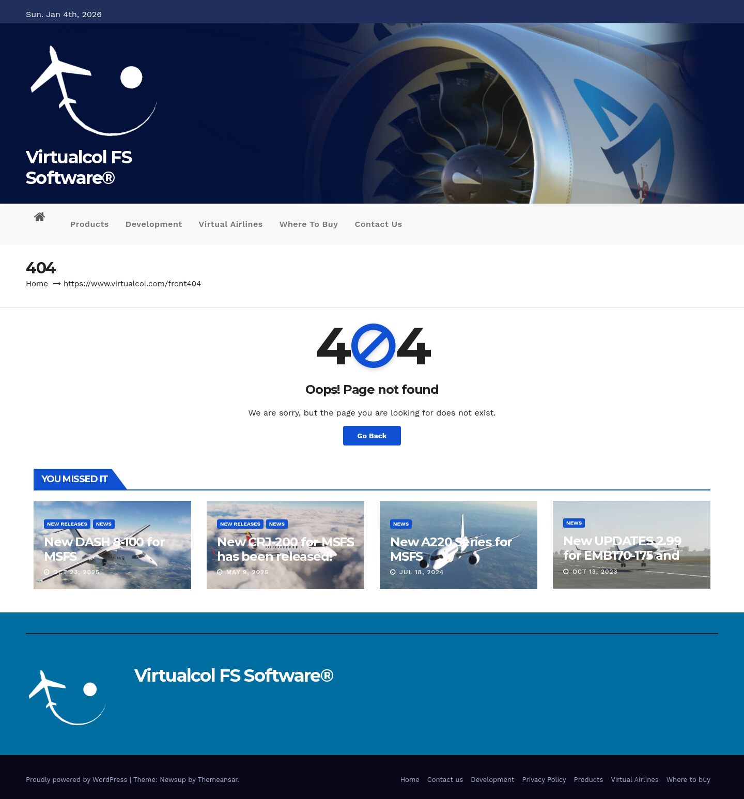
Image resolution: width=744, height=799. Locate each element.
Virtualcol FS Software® (78, 167)
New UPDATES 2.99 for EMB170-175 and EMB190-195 (622, 555)
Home (37, 283)
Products (89, 224)
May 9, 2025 (247, 572)
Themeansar (218, 779)
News (104, 524)
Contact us (378, 224)
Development (154, 224)
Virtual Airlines (231, 224)
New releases (67, 524)
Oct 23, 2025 (76, 572)
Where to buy (309, 224)
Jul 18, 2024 (421, 572)
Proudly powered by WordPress (78, 779)
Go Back (372, 436)
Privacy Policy (544, 779)
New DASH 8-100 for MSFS (104, 549)
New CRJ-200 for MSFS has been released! (285, 549)
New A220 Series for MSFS (451, 549)
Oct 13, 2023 (595, 571)
